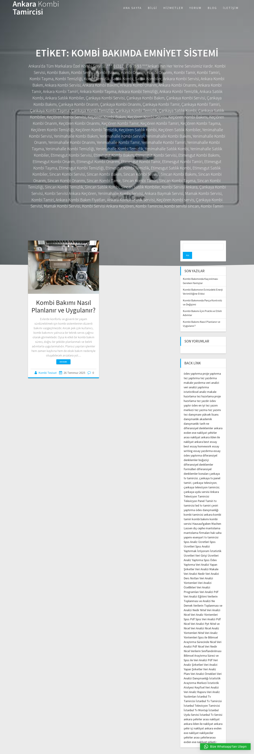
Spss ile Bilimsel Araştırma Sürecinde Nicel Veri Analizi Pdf (202, 634)
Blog (212, 8)
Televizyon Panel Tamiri (198, 494)
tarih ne (204, 416)
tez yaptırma (192, 371)
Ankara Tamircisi (36, 8)
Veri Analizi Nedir (194, 567)
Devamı (63, 361)
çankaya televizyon (205, 476)
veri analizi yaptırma (196, 380)
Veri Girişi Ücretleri (207, 548)
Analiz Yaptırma (193, 553)
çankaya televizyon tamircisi (201, 480)
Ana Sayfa (132, 8)
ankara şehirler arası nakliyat (202, 712)
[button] (225, 746)
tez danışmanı (192, 407)
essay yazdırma (203, 444)
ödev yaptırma (193, 366)
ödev (195, 398)
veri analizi (212, 376)
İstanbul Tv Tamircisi (209, 694)
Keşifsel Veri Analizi (206, 680)
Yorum (195, 8)
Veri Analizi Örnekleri (203, 667)
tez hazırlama (205, 389)
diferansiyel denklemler (198, 421)
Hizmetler (173, 8)
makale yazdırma (194, 376)
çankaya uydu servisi (196, 485)
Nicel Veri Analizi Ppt (196, 617)
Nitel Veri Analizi (210, 603)
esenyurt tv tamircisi (205, 530)
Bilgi (152, 8)
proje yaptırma (212, 366)
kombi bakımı (200, 512)
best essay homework (197, 439)
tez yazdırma (208, 371)
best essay (210, 435)
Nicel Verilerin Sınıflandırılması (202, 644)
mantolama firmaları (197, 526)
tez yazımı (214, 403)
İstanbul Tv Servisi (211, 708)
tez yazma (200, 403)
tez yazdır (203, 394)
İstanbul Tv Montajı (196, 703)
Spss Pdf (189, 612)
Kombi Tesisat (47, 373)
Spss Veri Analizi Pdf (208, 612)
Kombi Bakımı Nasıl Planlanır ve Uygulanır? (63, 306)
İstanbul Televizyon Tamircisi (202, 698)
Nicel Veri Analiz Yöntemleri (201, 607)
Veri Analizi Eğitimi (195, 589)
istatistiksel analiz (195, 385)
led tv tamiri (203, 498)
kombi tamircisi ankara (198, 507)
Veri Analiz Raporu (195, 685)
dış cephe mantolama (206, 521)
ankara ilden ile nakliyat (198, 717)
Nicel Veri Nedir (207, 639)
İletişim (231, 8)
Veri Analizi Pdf (209, 585)
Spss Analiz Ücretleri (196, 535)
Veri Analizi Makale (206, 562)
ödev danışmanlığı (207, 503)
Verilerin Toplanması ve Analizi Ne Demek (201, 593)
